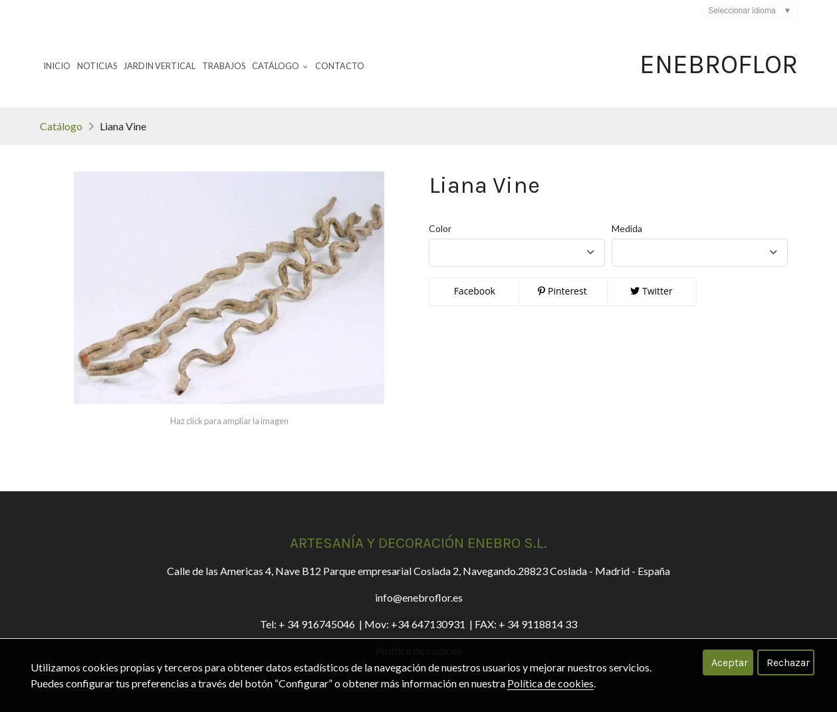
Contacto (339, 65)
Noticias (97, 65)
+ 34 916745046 (317, 624)
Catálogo (61, 126)
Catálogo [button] (280, 65)
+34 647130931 (428, 624)
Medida (627, 228)
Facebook (473, 291)
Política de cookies (550, 683)
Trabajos (223, 65)
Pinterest (562, 291)
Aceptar (729, 662)
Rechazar (788, 662)
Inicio (56, 65)
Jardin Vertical (159, 65)
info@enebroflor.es (419, 597)
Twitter (651, 291)
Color (440, 228)
